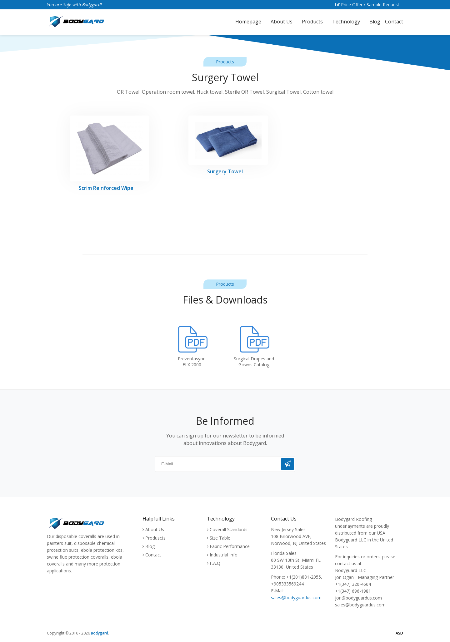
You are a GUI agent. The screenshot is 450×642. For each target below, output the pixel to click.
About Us (281, 21)
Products (312, 21)
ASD (399, 633)
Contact (394, 21)
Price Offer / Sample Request (369, 4)
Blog (374, 21)
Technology (346, 21)
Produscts (155, 538)
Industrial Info (224, 555)
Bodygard (99, 633)
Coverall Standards (229, 529)
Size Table (220, 538)
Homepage (248, 21)
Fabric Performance (230, 546)
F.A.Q (215, 563)
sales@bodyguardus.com (296, 597)
